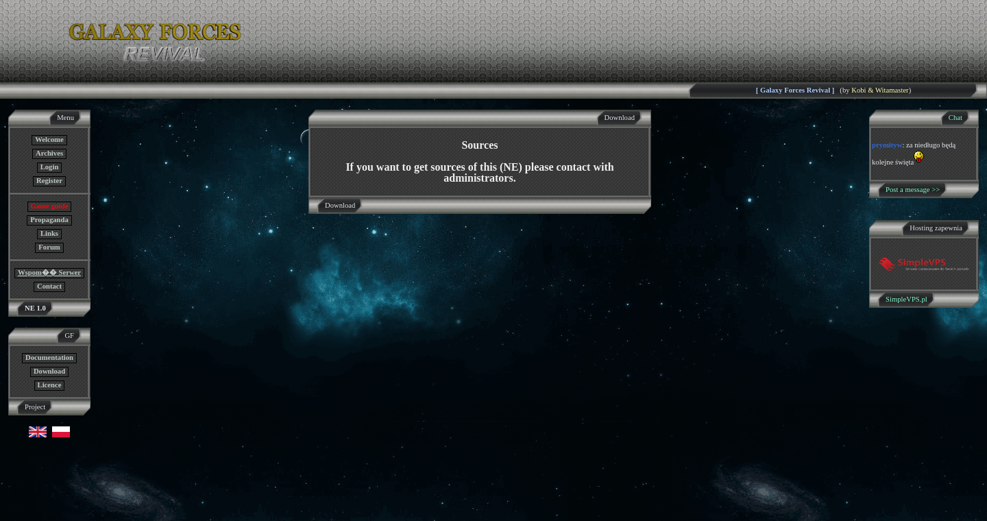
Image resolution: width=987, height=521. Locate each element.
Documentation (49, 357)
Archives (49, 153)
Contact (49, 286)
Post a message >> (913, 189)
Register (49, 180)
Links (49, 233)
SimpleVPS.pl (906, 299)
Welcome (49, 139)
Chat (955, 117)
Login (49, 167)
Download (49, 371)
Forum (49, 247)
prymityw (887, 145)
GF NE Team (142, 512)
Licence (50, 385)
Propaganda (49, 219)
